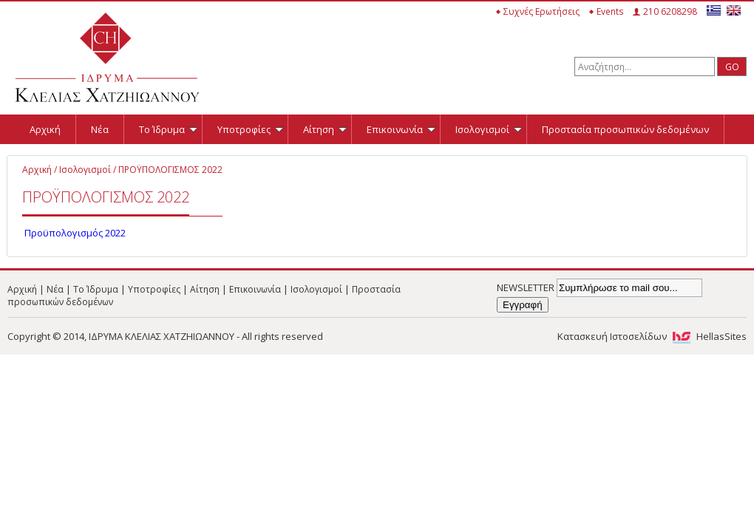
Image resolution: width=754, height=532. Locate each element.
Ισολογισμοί (488, 129)
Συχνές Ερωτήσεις (541, 11)
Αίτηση (325, 129)
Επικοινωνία (401, 129)
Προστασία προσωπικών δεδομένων (625, 129)
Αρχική (45, 129)
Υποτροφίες (250, 129)
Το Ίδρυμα (168, 129)
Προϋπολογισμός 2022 (74, 232)
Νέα (100, 129)
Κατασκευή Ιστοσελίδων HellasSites (652, 336)
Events (610, 11)
